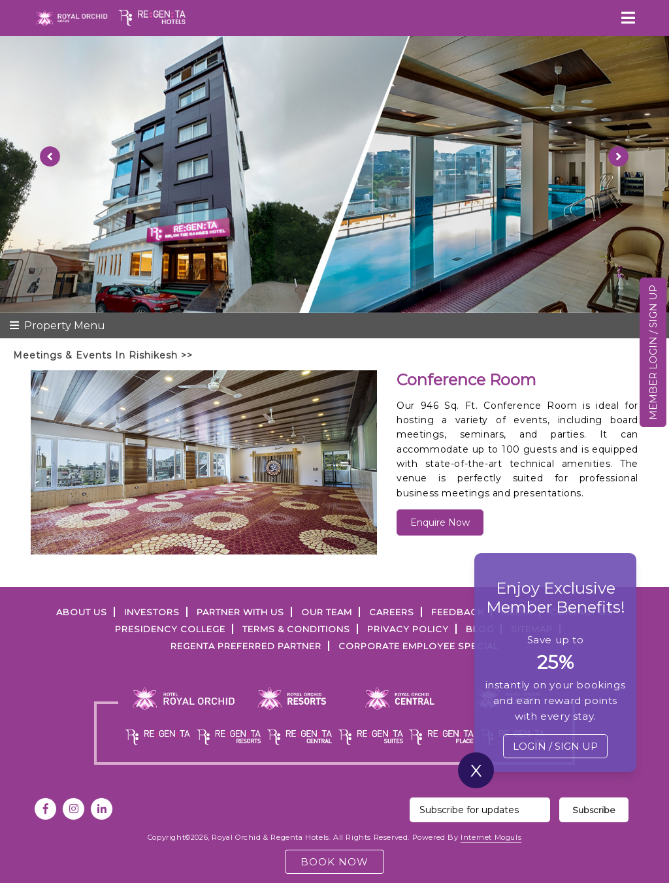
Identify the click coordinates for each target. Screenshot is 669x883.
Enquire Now (440, 522)
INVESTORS (152, 612)
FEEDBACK (457, 612)
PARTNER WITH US (240, 612)
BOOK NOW (334, 862)
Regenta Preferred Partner (246, 646)
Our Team (326, 612)
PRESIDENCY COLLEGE (170, 629)
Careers (391, 612)
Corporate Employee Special (418, 646)
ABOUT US (81, 612)
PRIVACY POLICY (408, 629)
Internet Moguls (491, 837)
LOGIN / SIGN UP (555, 746)
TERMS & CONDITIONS (296, 629)
